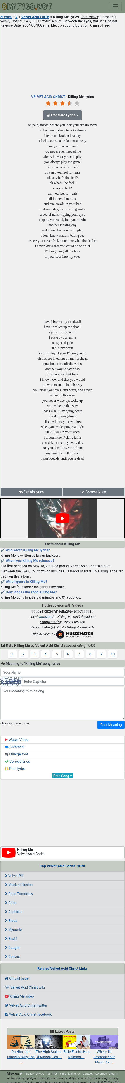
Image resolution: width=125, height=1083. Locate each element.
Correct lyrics (93, 492)
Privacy (29, 1073)
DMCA (40, 1073)
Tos (48, 1073)
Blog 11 (113, 1073)
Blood (11, 921)
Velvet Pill (14, 876)
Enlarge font (16, 754)
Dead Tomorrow (19, 894)
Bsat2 (11, 939)
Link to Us (74, 1073)
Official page (17, 978)
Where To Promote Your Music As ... (104, 1052)
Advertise (101, 1073)
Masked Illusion (19, 885)
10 (113, 654)
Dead (10, 903)
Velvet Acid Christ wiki (25, 987)
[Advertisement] (62, 60)
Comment (15, 747)
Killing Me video (19, 996)
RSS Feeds (59, 1073)
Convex (12, 957)
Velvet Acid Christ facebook (28, 1014)
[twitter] (21, 1073)
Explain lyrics (31, 492)
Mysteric (13, 930)
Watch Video (16, 740)
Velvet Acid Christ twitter (26, 1005)
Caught (12, 948)
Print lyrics (15, 769)
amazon (45, 617)
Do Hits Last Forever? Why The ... (21, 1052)
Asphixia (13, 912)
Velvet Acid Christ (35, 17)
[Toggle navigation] (115, 6)
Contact (88, 1073)
